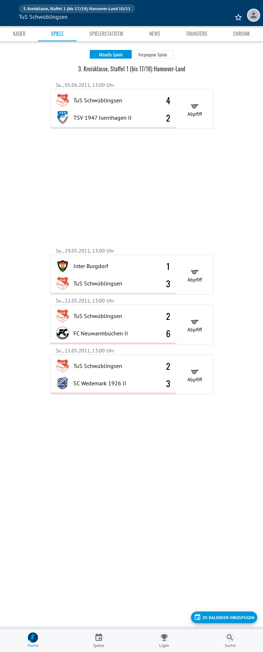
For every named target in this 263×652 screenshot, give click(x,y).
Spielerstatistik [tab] (106, 33)
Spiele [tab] (57, 33)
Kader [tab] (19, 33)
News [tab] (154, 33)
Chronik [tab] (241, 33)
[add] (224, 617)
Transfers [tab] (196, 33)
